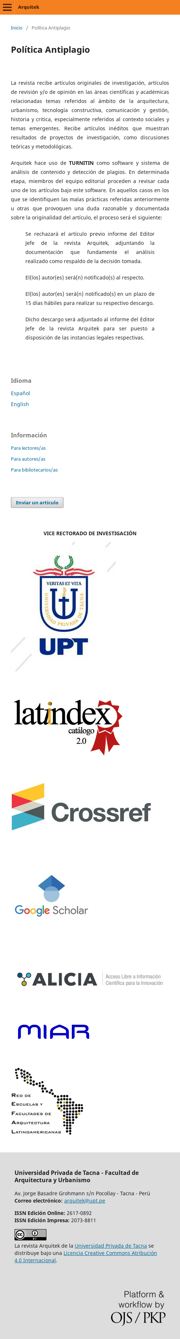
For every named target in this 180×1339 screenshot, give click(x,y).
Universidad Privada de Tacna (111, 1245)
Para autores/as (28, 459)
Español (20, 393)
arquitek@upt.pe (84, 1200)
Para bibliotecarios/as (34, 469)
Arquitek (28, 7)
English (20, 404)
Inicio (16, 27)
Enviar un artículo (37, 502)
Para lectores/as (28, 448)
